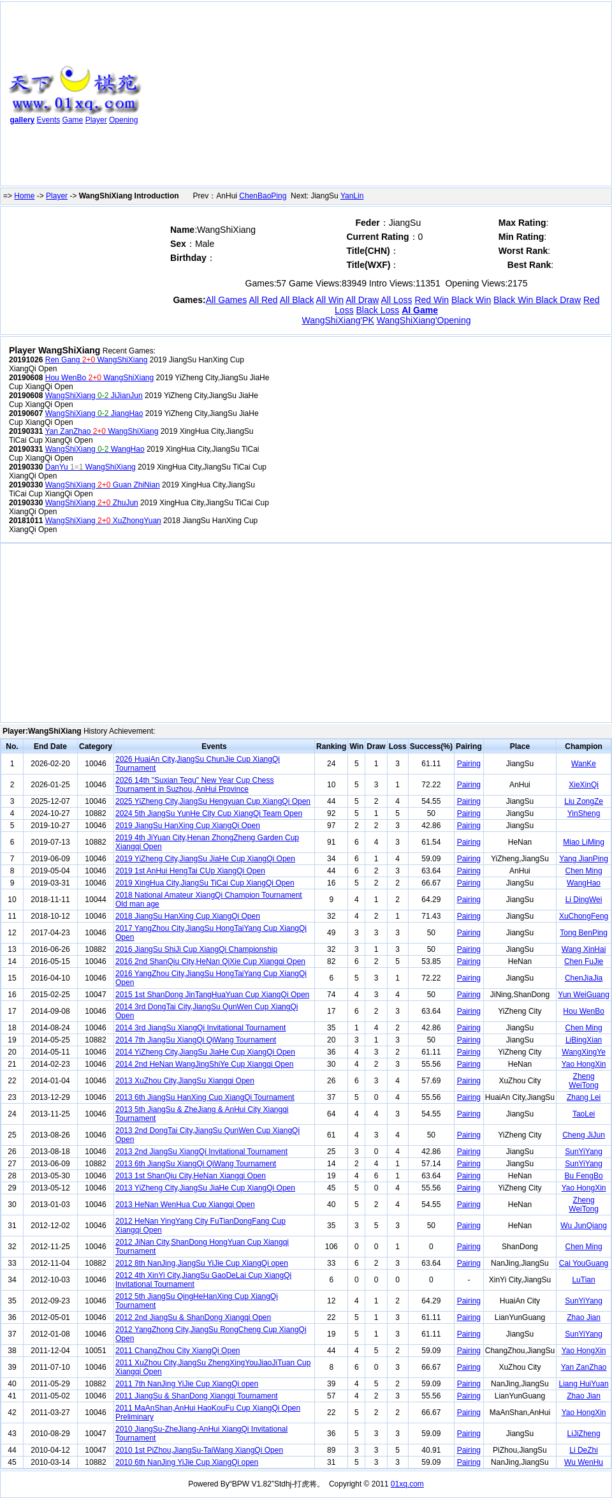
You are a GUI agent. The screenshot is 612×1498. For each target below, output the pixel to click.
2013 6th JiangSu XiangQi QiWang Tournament (195, 1163)
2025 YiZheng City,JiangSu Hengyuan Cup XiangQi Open (212, 801)
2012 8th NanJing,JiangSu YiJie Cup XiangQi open (201, 1263)
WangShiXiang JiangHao (94, 413)
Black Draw (558, 300)
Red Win (431, 300)
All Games (226, 300)
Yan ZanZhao (584, 1367)
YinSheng (584, 813)
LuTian (583, 1279)
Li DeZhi (583, 1450)
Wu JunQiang (583, 1225)
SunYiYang (583, 1151)
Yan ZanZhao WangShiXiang (102, 431)
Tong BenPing (584, 932)
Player (96, 119)
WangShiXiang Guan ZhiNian (102, 484)
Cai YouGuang (583, 1263)
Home (24, 195)
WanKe (583, 763)
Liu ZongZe (583, 801)
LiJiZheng (584, 1433)
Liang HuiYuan (584, 1383)
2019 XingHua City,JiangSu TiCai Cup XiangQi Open (205, 883)
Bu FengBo (584, 1175)
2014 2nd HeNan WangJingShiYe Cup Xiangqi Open (204, 1064)
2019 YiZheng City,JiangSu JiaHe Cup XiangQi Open (205, 858)
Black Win (471, 300)
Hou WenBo (583, 1011)
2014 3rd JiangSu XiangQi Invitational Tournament (200, 1027)
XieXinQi (584, 784)
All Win (330, 300)
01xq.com (407, 1483)
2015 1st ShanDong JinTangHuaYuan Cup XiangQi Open (212, 994)
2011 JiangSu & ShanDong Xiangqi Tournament (196, 1395)
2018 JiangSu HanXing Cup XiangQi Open (187, 916)
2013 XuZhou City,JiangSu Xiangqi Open (184, 1080)
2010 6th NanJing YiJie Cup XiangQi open (186, 1462)
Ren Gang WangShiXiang (96, 359)
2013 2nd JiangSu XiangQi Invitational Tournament (201, 1151)
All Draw (362, 300)
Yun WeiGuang (583, 994)
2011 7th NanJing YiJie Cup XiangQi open (186, 1383)
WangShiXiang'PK (338, 320)
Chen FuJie (583, 961)
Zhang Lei (584, 1097)
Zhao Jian (584, 1317)
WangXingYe (584, 1052)
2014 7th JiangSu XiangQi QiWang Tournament (195, 1039)
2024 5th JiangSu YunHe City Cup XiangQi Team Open (208, 813)
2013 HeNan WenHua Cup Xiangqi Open (185, 1204)
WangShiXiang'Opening (424, 320)
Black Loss (378, 310)
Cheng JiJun (583, 1135)
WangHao (584, 883)
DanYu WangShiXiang (90, 467)
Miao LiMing (583, 842)
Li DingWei (583, 899)
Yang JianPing (583, 858)
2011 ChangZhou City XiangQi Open (177, 1350)
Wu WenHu (583, 1462)
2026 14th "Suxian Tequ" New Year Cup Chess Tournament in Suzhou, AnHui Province (194, 785)
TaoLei (583, 1113)
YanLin (351, 195)
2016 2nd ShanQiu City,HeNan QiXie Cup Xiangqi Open (210, 961)
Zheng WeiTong (583, 1081)
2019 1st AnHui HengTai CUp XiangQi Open (190, 870)
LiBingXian (583, 1039)
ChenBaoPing (262, 195)
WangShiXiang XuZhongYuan (103, 520)
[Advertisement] (297, 96)
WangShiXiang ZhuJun (91, 502)
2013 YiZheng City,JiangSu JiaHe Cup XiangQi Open (205, 1187)
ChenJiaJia (583, 978)
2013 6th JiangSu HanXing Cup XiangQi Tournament (205, 1097)
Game (73, 119)
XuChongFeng (583, 916)
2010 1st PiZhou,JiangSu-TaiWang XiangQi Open (199, 1450)
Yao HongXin (584, 1064)
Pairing (469, 763)
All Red (263, 300)
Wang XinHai (584, 949)
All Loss (396, 300)
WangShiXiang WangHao (95, 449)
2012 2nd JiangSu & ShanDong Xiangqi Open (193, 1317)
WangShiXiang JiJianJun (94, 395)
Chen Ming (583, 870)
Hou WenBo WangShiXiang (99, 377)
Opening (123, 119)
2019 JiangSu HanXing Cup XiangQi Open (187, 825)
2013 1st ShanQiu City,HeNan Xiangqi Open (190, 1175)
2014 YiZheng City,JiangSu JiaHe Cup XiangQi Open (205, 1052)
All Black (297, 300)
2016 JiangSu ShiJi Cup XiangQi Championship (196, 949)
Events (49, 119)
